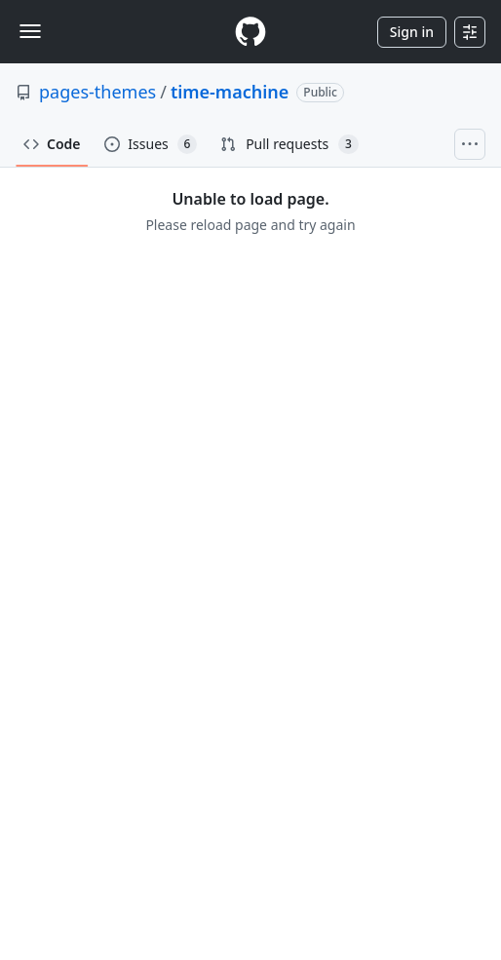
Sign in (412, 31)
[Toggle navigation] (30, 31)
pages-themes (97, 91)
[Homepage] (250, 32)
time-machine (230, 91)
